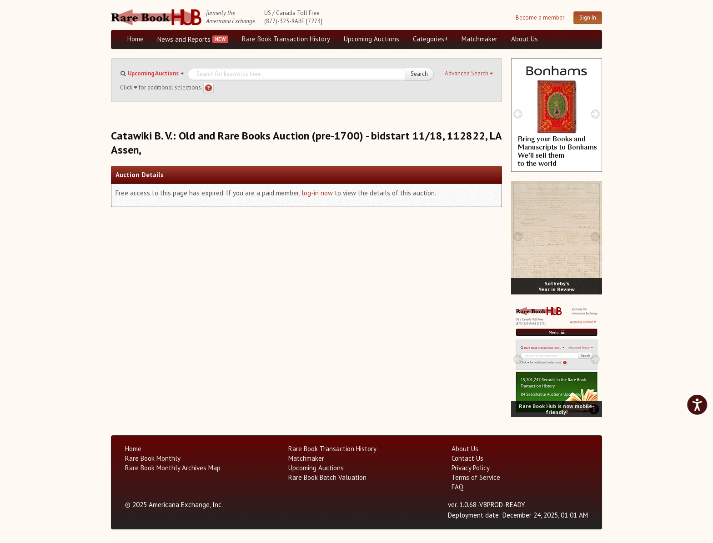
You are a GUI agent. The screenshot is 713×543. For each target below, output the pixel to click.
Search (419, 74)
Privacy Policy (471, 467)
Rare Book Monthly (153, 458)
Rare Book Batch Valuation (327, 477)
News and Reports (184, 39)
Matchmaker (479, 39)
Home (135, 39)
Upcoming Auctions (371, 39)
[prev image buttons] (517, 114)
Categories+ (430, 39)
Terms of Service (476, 477)
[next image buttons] (595, 114)
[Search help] (208, 88)
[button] (469, 73)
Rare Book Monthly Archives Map (173, 467)
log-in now (317, 193)
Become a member (540, 17)
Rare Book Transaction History (286, 39)
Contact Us (467, 458)
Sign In (587, 17)
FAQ (457, 487)
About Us (524, 39)
